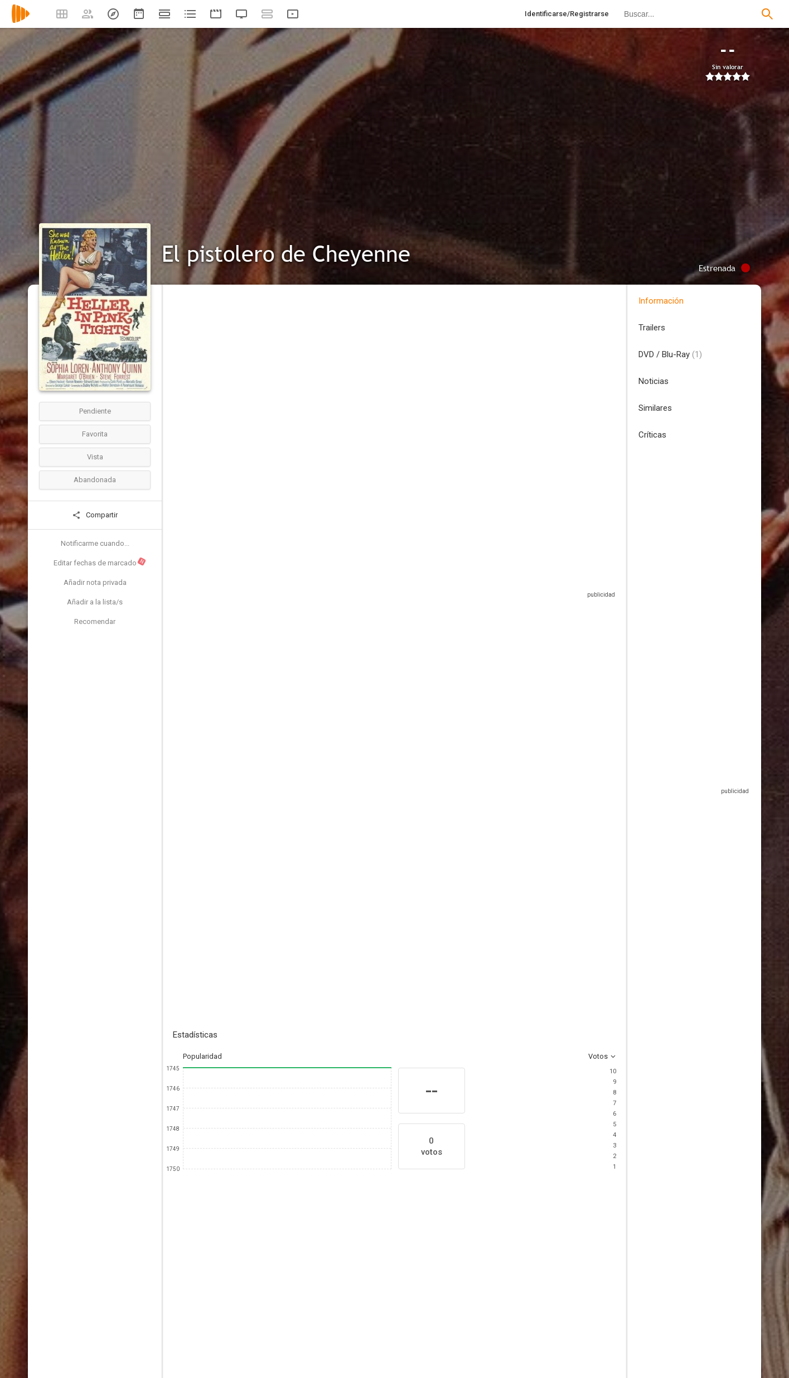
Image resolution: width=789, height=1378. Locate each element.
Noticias (653, 381)
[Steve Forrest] (407, 1297)
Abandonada (95, 480)
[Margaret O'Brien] (340, 1297)
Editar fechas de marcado (100, 562)
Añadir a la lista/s (95, 602)
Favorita (95, 434)
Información (661, 301)
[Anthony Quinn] (273, 1297)
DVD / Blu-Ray (670, 354)
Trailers (651, 328)
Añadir (256, 779)
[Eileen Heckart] (474, 1297)
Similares (655, 408)
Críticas (652, 435)
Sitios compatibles (496, 580)
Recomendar (94, 621)
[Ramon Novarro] (540, 1297)
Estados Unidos (199, 367)
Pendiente (95, 411)
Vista (95, 457)
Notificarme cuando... (95, 543)
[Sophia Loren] (206, 1297)
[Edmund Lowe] (607, 1297)
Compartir (95, 515)
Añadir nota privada (95, 582)
